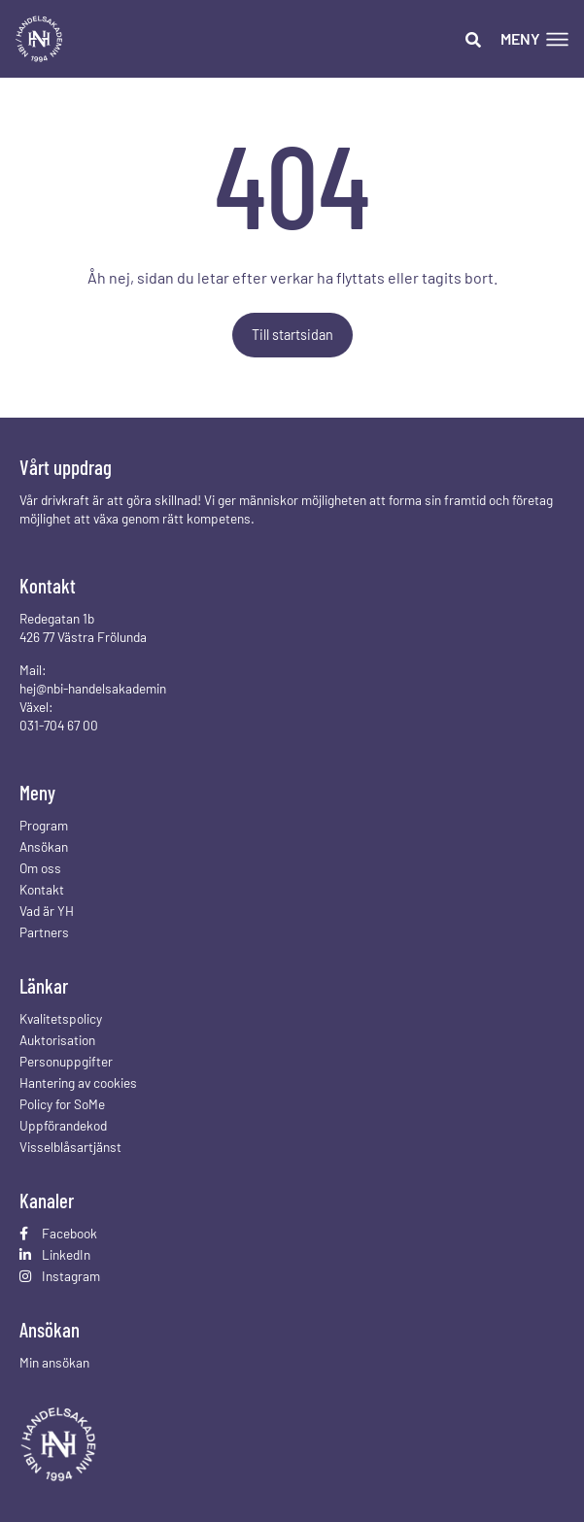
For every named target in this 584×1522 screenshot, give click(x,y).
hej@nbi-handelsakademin (92, 688)
